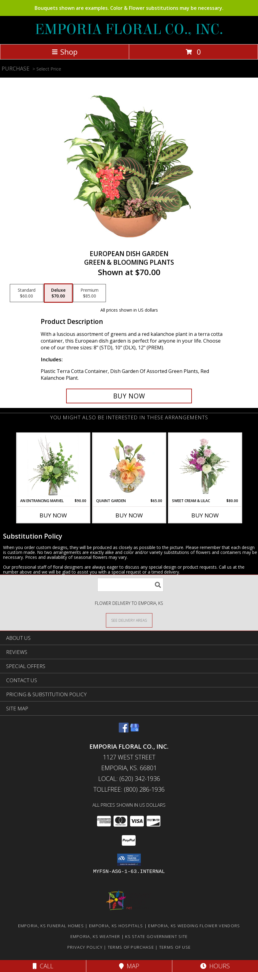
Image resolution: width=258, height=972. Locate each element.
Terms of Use (175, 947)
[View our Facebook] (124, 730)
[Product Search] (130, 585)
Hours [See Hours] (215, 966)
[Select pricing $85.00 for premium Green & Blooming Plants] (89, 293)
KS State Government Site (156, 936)
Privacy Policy (85, 947)
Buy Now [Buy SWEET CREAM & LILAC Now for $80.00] (205, 515)
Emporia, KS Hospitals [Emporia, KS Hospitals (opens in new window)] (116, 925)
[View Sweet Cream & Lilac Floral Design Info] (204, 466)
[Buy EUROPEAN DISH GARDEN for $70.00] (129, 396)
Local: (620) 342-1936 (129, 778)
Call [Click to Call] (43, 966)
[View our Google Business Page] (135, 730)
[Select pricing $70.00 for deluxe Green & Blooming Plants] (58, 293)
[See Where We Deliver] (129, 620)
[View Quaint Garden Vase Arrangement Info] (129, 466)
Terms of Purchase (131, 947)
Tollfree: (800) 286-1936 (129, 789)
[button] (129, 860)
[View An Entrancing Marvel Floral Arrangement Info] (53, 466)
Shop (64, 52)
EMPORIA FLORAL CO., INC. (129, 29)
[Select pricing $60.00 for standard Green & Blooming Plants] (26, 293)
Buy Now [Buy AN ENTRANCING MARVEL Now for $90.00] (53, 515)
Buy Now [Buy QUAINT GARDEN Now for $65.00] (129, 515)
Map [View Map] (129, 966)
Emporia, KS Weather (95, 936)
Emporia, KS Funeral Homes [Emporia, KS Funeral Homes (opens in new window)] (51, 925)
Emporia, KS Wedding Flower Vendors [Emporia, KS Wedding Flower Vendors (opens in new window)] (194, 925)
